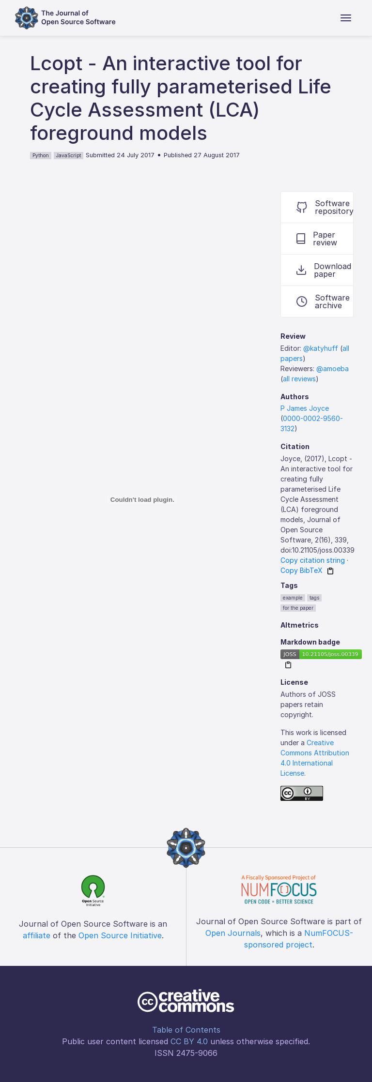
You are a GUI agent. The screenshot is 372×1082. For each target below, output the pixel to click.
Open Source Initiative (120, 935)
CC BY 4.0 (189, 1041)
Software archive (323, 301)
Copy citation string (312, 560)
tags (314, 598)
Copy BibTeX (301, 570)
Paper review (316, 238)
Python (40, 155)
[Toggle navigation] (346, 18)
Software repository (324, 207)
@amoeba (332, 368)
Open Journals (233, 933)
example (293, 598)
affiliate (36, 935)
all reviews (299, 379)
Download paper (323, 270)
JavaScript (68, 155)
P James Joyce (304, 408)
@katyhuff (320, 348)
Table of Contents (186, 1030)
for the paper (298, 608)
